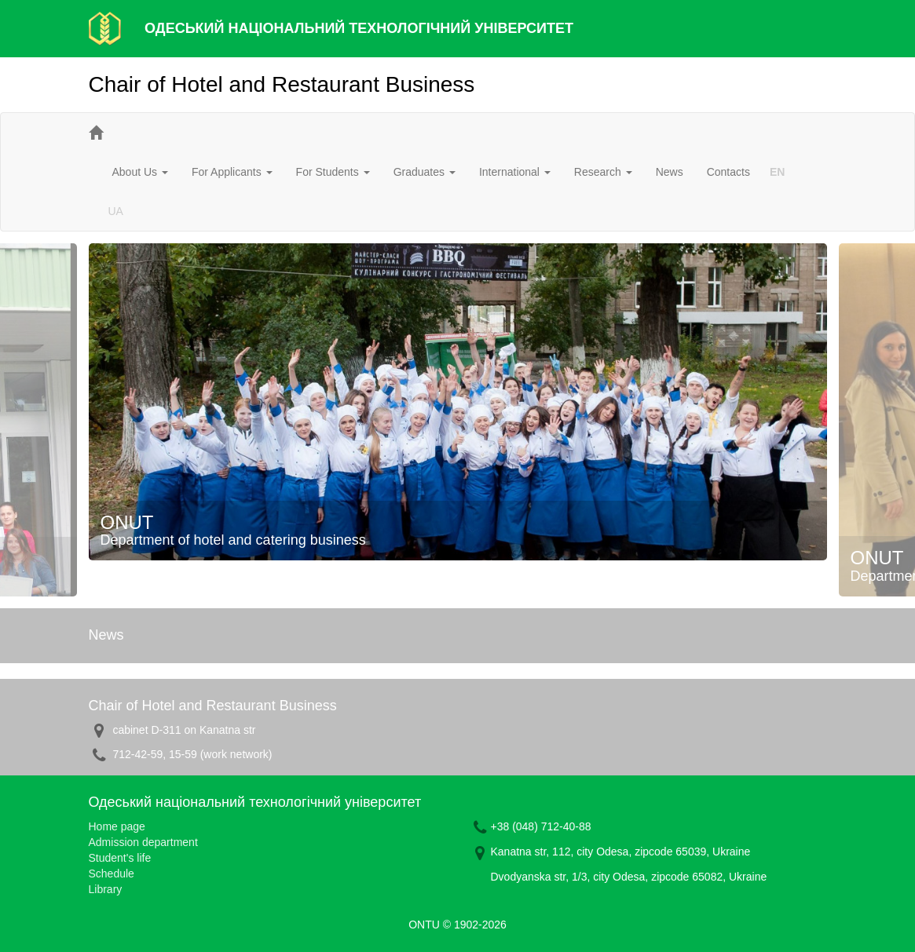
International (515, 172)
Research (603, 172)
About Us (140, 172)
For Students (333, 172)
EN (777, 172)
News (669, 172)
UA (115, 211)
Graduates (424, 172)
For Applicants (232, 172)
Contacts (728, 172)
